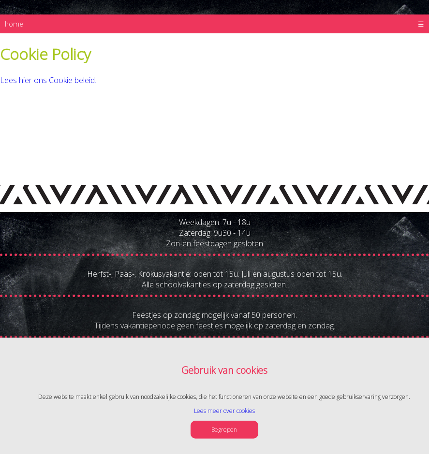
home (14, 23)
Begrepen (224, 430)
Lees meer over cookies (224, 411)
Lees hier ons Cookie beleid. (48, 80)
